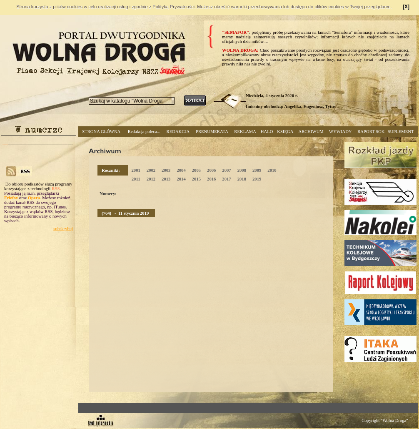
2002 (151, 170)
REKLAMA (245, 131)
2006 (211, 170)
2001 (135, 170)
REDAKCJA (178, 131)
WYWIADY (340, 131)
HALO (267, 131)
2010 (271, 170)
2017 (226, 179)
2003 (166, 170)
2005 (196, 170)
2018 (241, 179)
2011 (136, 179)
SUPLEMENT (401, 131)
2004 (181, 170)
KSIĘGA (285, 131)
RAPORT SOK (370, 131)
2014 (181, 179)
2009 (256, 170)
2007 (226, 170)
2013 (166, 179)
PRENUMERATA (212, 131)
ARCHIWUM (310, 131)
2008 (241, 170)
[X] (406, 7)
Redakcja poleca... (144, 131)
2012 (151, 179)
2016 (211, 179)
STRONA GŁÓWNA (101, 131)
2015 (196, 179)
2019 (256, 179)
